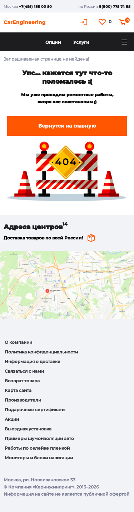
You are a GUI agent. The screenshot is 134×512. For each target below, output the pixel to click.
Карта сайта (18, 390)
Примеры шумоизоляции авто (39, 438)
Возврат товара (22, 380)
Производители (23, 400)
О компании (18, 342)
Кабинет (84, 22)
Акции (12, 419)
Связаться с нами (24, 371)
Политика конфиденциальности (41, 352)
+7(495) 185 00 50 (35, 6)
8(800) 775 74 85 (114, 6)
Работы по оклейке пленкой (37, 448)
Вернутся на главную (67, 126)
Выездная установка (28, 428)
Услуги (81, 42)
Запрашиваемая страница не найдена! (46, 59)
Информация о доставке (32, 361)
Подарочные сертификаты (35, 409)
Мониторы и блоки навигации (39, 457)
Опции (53, 42)
